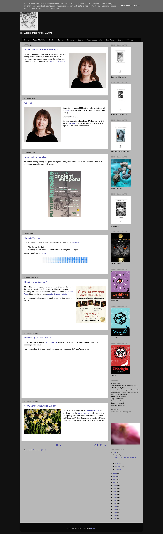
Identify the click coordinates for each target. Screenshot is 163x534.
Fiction (60, 40)
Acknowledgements (94, 40)
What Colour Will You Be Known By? (41, 49)
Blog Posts (110, 40)
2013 (115, 509)
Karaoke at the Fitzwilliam (36, 157)
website (57, 294)
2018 (115, 494)
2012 (115, 512)
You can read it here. (57, 61)
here (44, 253)
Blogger (93, 528)
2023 (115, 479)
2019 (115, 491)
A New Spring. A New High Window (40, 406)
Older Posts (100, 445)
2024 (115, 476)
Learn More (126, 6)
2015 (115, 503)
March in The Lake (32, 238)
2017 (115, 497)
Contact (130, 40)
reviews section (83, 413)
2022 (115, 482)
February (118, 466)
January (118, 469)
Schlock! (28, 103)
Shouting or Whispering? (35, 282)
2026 (115, 452)
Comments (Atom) (39, 450)
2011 (115, 515)
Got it (137, 6)
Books (80, 40)
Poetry (51, 40)
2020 (115, 488)
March (117, 463)
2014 (115, 506)
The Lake (75, 243)
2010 (115, 518)
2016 (115, 500)
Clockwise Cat (51, 342)
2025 (115, 473)
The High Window (92, 410)
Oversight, (72, 123)
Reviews (70, 40)
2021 (115, 485)
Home (26, 40)
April (117, 455)
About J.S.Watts (39, 40)
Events (120, 40)
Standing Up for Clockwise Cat (38, 338)
